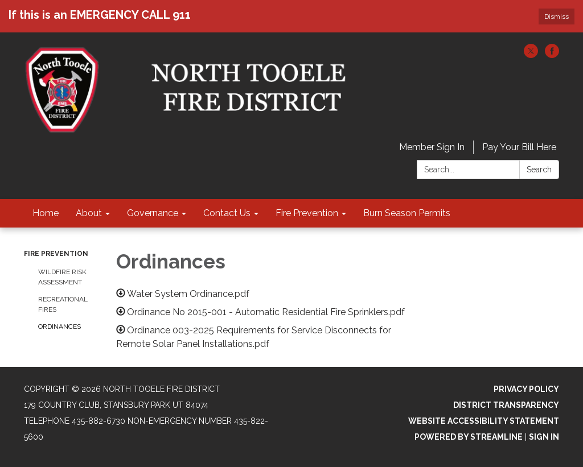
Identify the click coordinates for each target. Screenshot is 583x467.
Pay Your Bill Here (519, 147)
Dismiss (556, 16)
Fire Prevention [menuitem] (307, 213)
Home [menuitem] (45, 213)
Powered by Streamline (468, 436)
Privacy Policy (526, 389)
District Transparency (506, 405)
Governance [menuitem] (152, 213)
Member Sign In (432, 147)
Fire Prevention (56, 254)
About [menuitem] (89, 213)
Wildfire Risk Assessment (62, 277)
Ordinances (59, 326)
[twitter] (531, 54)
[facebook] (552, 54)
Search (539, 169)
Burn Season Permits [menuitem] (406, 213)
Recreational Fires (63, 304)
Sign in (544, 436)
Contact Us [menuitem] (227, 213)
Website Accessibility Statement (483, 420)
